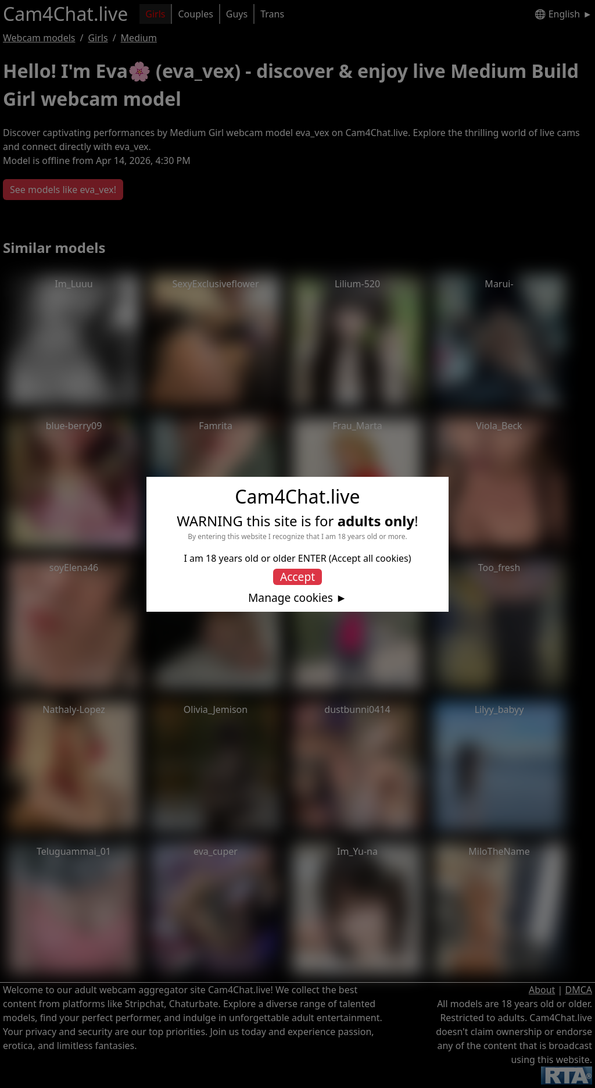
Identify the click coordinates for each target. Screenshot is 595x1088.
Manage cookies (290, 598)
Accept (297, 576)
